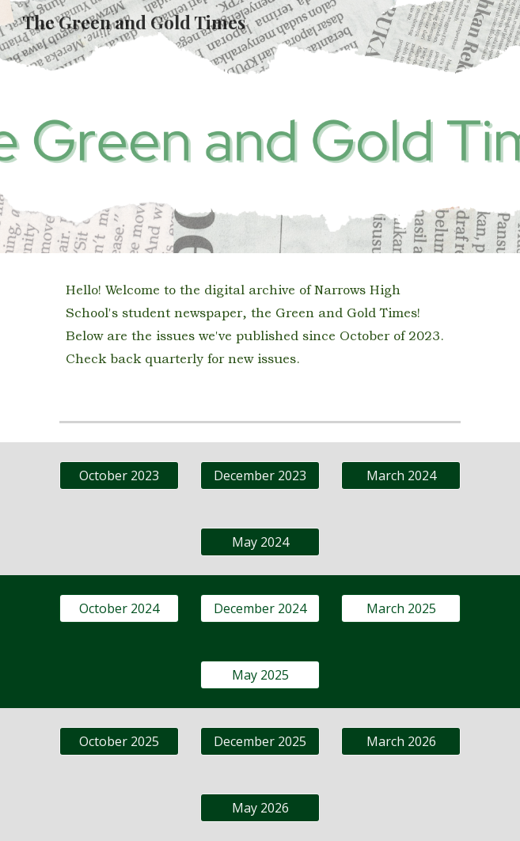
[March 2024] (401, 475)
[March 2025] (401, 608)
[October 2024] (119, 608)
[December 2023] (260, 475)
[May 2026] (260, 807)
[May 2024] (260, 542)
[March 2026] (401, 741)
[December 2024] (260, 608)
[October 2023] (119, 475)
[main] (260, 324)
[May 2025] (260, 674)
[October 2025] (119, 741)
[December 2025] (260, 741)
